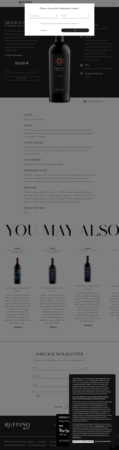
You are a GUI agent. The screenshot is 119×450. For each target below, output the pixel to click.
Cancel (44, 30)
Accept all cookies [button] (79, 441)
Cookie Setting (99, 426)
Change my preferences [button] (103, 441)
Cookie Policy (77, 437)
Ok (75, 30)
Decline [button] (90, 441)
